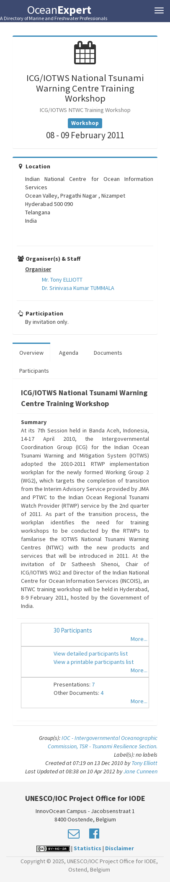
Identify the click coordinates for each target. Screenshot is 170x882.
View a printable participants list (94, 662)
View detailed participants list (91, 653)
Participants (34, 370)
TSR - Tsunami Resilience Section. (118, 746)
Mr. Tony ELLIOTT (62, 279)
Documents (108, 352)
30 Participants (73, 630)
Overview (31, 352)
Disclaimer (119, 848)
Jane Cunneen (140, 771)
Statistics (87, 848)
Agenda (68, 352)
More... (139, 639)
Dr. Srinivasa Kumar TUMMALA (78, 288)
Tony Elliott (144, 763)
